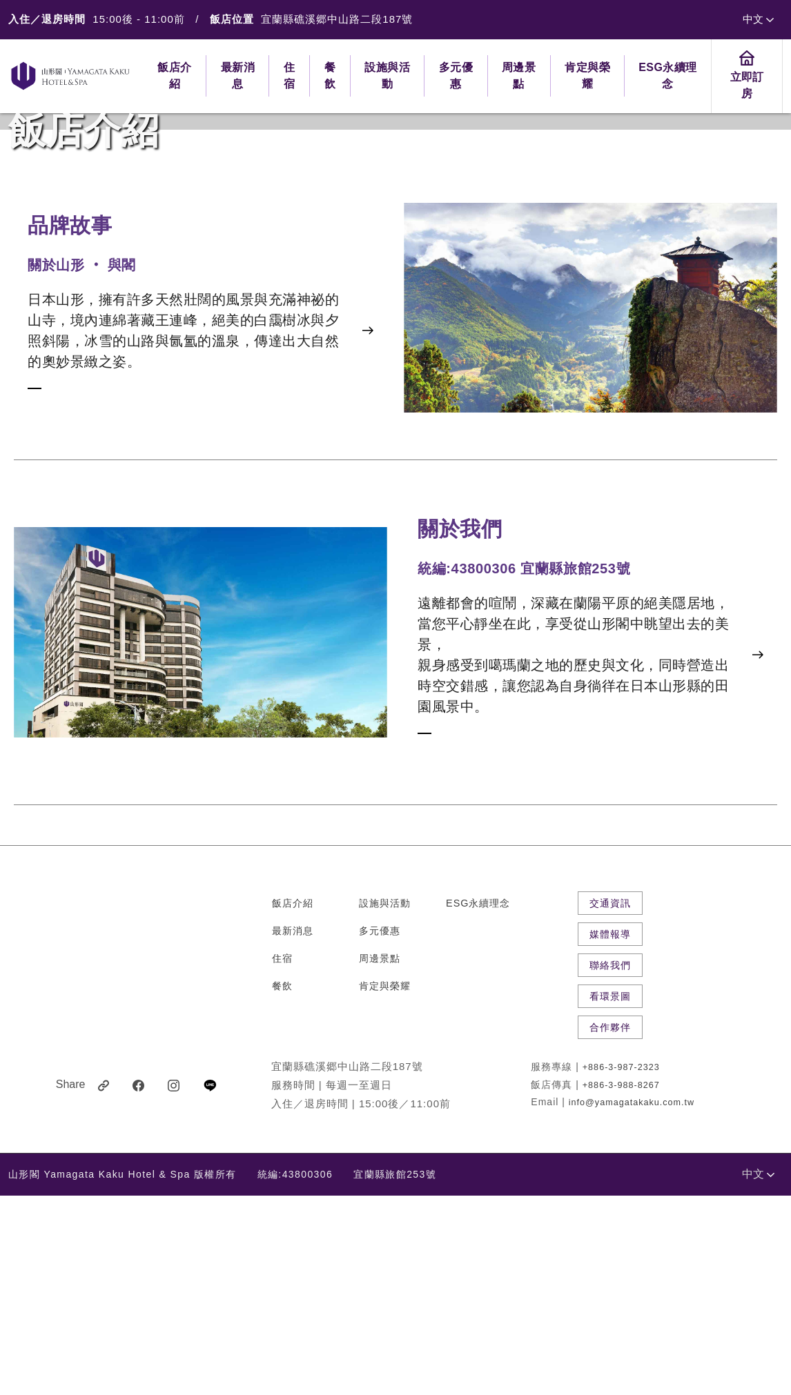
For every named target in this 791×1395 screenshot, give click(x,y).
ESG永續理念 (478, 1102)
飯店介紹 (292, 1102)
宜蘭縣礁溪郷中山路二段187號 (337, 19)
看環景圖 (610, 1195)
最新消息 (292, 1130)
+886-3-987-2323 (621, 1267)
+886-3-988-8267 (621, 1284)
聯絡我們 (610, 1164)
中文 (758, 19)
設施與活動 (385, 1102)
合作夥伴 (610, 1226)
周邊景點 (379, 1157)
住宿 (282, 1157)
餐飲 (282, 1185)
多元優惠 (379, 1130)
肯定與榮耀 (385, 1185)
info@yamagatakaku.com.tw (631, 1302)
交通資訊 (610, 1102)
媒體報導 (610, 1133)
